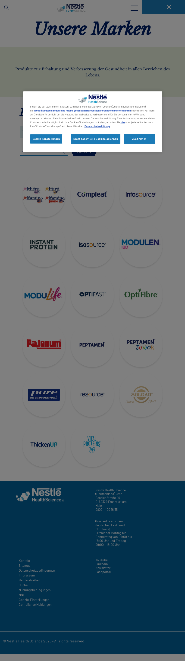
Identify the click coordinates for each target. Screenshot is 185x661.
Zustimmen (139, 138)
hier (123, 122)
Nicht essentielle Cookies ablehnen (95, 138)
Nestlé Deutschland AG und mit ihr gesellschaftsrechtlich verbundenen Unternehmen (82, 110)
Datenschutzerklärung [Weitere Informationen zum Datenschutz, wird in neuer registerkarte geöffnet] (97, 126)
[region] (92, 121)
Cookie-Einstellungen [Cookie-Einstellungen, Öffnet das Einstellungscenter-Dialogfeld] (46, 138)
